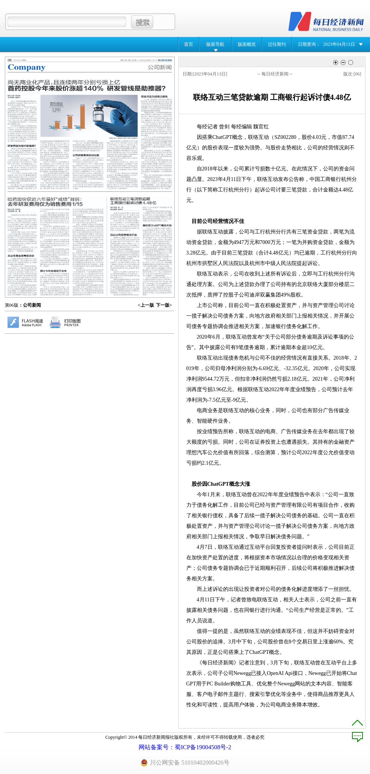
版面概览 (247, 44)
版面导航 (215, 44)
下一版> (164, 305)
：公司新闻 (29, 305)
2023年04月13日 (339, 44)
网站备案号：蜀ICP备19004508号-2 (185, 747)
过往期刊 (277, 44)
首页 (188, 44)
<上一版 (146, 305)
